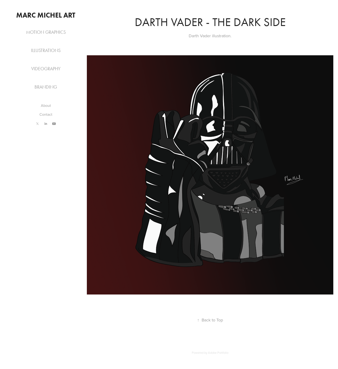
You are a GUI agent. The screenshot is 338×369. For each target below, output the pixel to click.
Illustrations (46, 50)
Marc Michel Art (45, 15)
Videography (46, 68)
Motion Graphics (46, 32)
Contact (45, 114)
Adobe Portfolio (218, 352)
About (46, 105)
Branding (46, 87)
